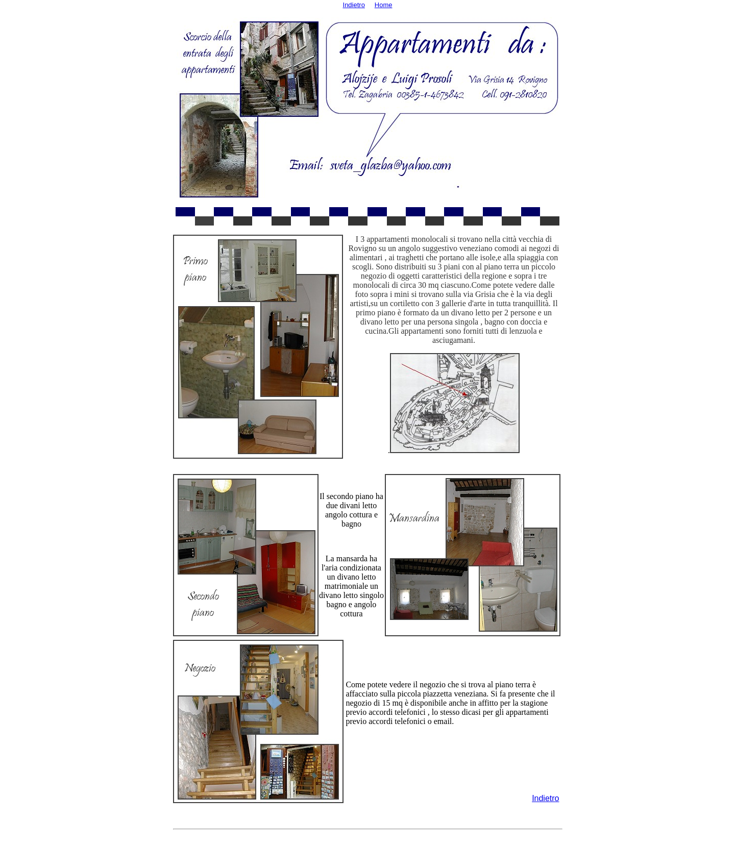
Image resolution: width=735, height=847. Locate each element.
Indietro (545, 798)
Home (384, 5)
